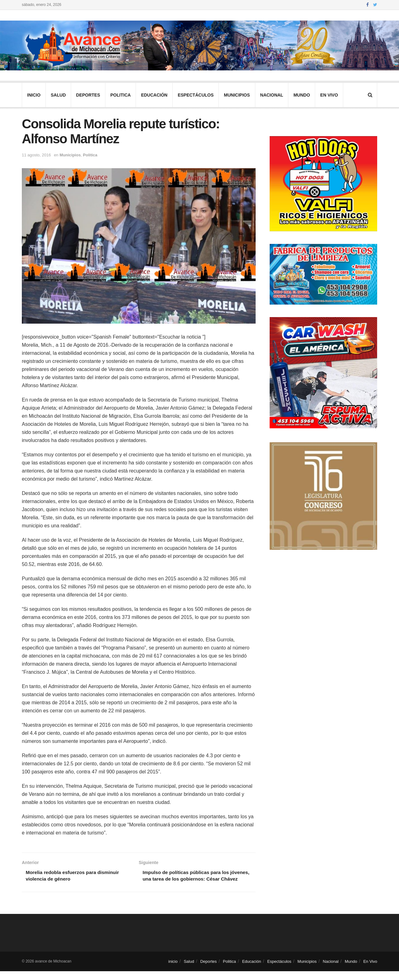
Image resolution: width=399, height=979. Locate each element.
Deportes (88, 95)
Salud (58, 95)
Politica (120, 95)
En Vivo (329, 95)
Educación (154, 95)
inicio (34, 95)
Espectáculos (196, 95)
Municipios (237, 95)
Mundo (301, 95)
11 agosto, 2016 (36, 155)
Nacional (271, 95)
